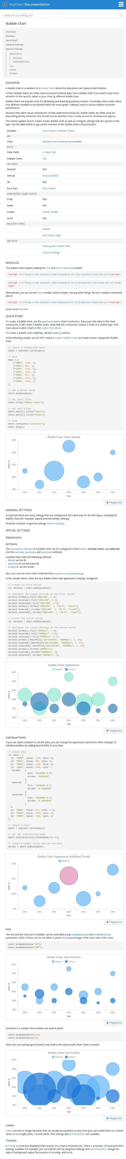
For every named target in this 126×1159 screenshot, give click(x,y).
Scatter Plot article (51, 327)
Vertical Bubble (50, 175)
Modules (10, 36)
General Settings (14, 44)
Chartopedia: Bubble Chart (56, 246)
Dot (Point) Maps (51, 235)
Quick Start (11, 40)
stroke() (12, 566)
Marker (46, 229)
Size (12, 66)
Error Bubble (49, 188)
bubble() (56, 332)
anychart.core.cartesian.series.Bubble (62, 141)
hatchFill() (13, 563)
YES (44, 158)
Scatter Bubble (50, 211)
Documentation (37, 4)
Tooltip (11, 1145)
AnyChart (16, 4)
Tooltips (13, 73)
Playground (114, 502)
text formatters (77, 1134)
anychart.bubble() (51, 321)
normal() (19, 552)
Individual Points (21, 61)
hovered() (30, 552)
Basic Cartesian (58, 130)
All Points (17, 58)
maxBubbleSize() (79, 934)
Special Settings (14, 48)
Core (45, 130)
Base (71, 130)
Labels (13, 69)
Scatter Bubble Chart (66, 337)
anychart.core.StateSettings (69, 573)
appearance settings (21, 548)
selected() (46, 552)
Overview (11, 31)
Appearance (16, 53)
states (83, 548)
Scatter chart (48, 88)
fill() (10, 560)
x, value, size (49, 152)
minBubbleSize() (102, 934)
